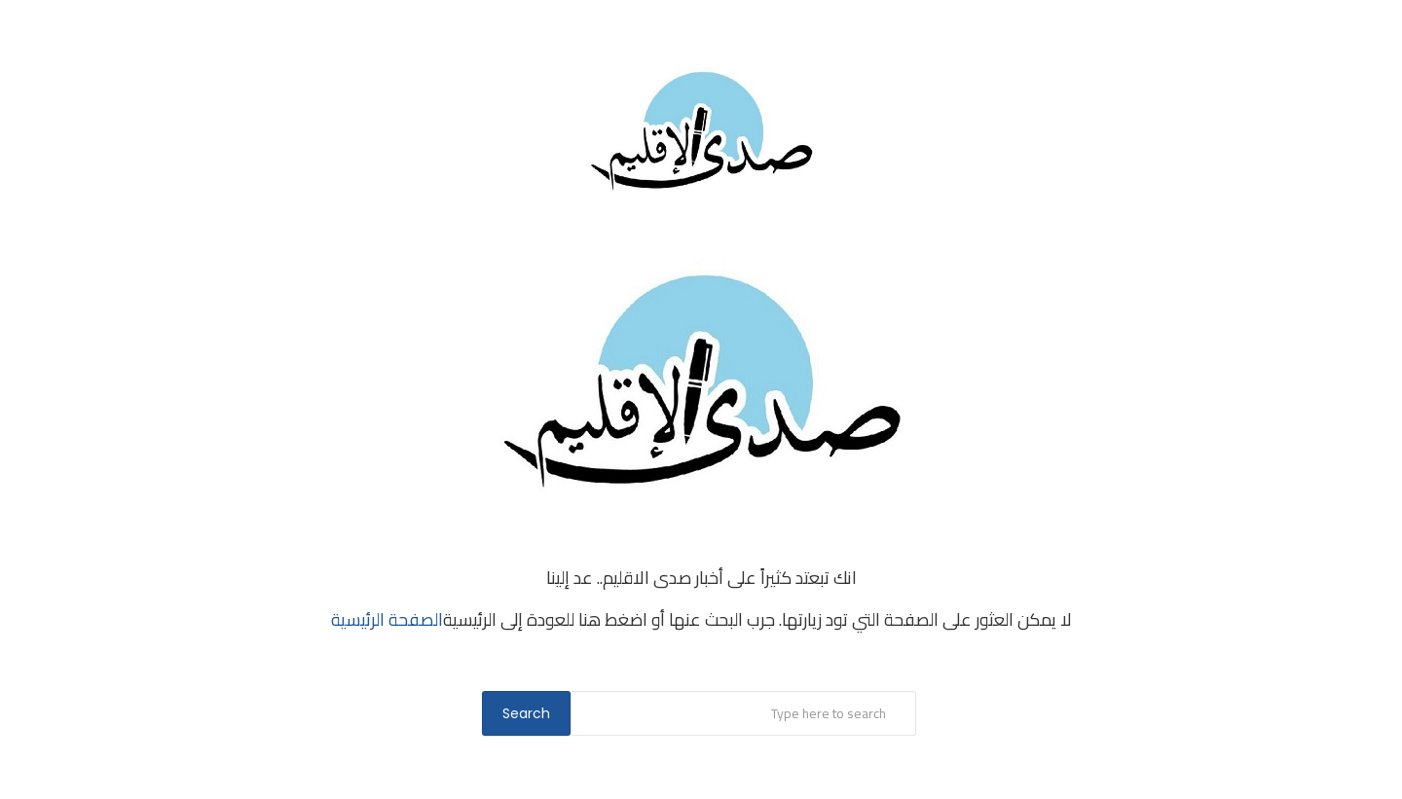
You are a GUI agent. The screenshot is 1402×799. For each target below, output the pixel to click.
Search (526, 713)
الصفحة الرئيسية (387, 619)
